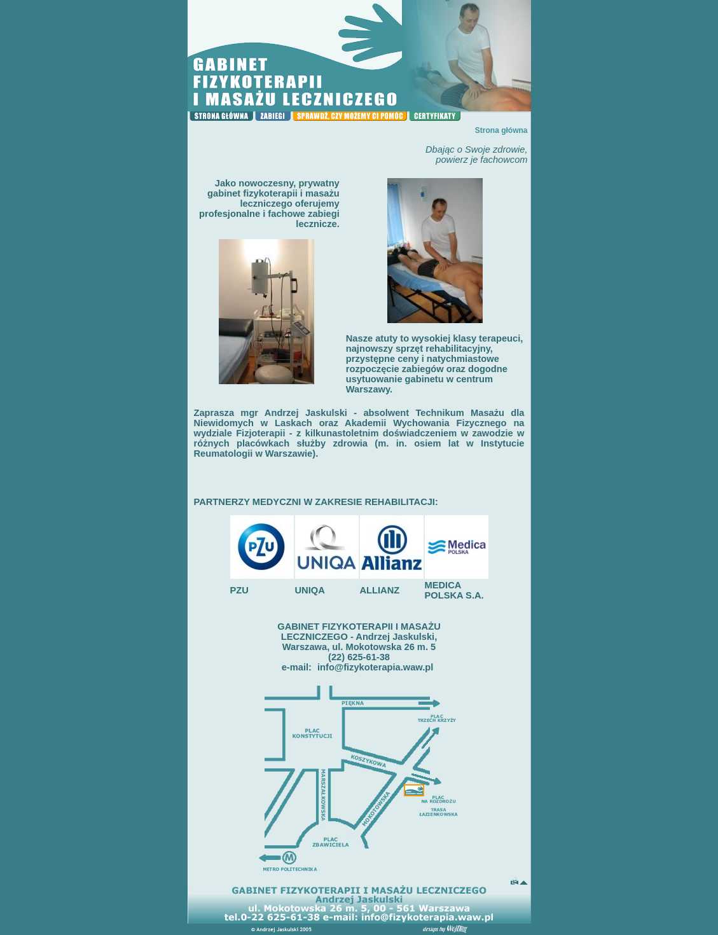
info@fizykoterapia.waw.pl (375, 667)
